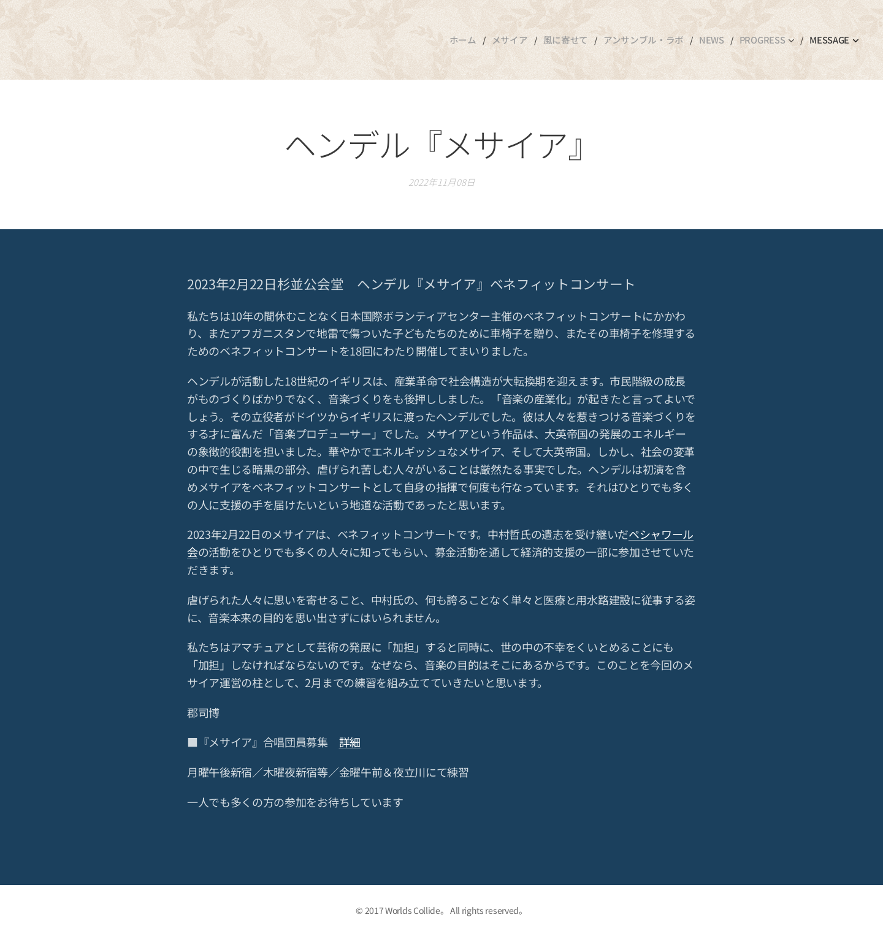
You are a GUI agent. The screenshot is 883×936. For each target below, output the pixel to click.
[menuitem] (475, 40)
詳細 (350, 742)
